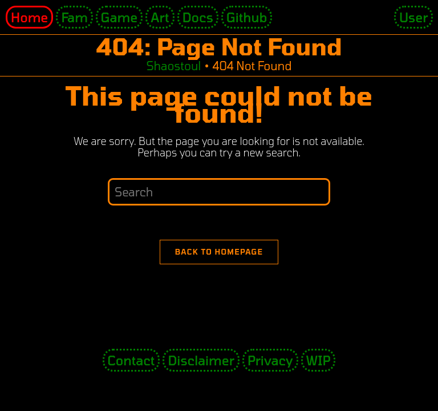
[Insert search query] (219, 192)
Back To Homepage (219, 251)
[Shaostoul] (173, 65)
